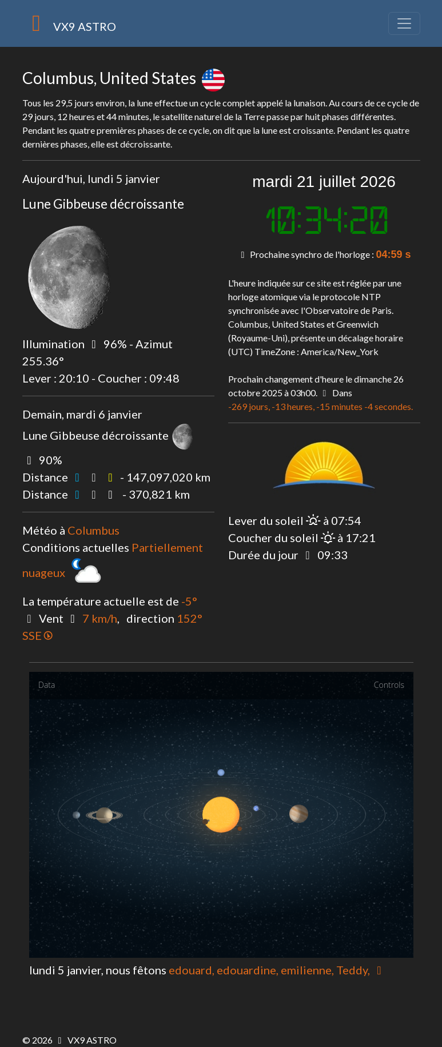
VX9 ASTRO (69, 23)
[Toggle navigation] (404, 23)
